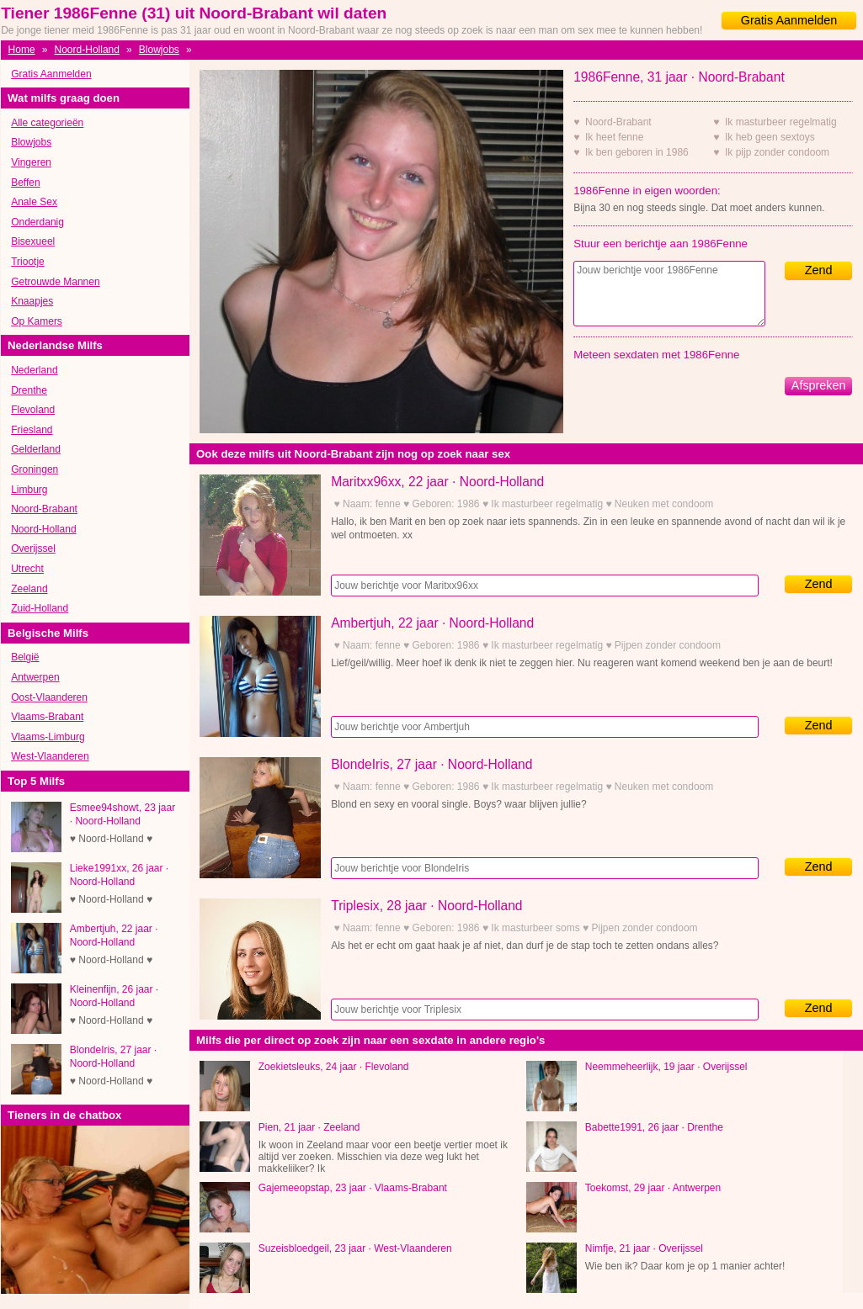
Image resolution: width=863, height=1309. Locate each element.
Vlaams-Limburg (47, 737)
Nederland (34, 370)
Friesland (31, 430)
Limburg (29, 490)
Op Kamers (36, 321)
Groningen (34, 469)
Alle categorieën (47, 123)
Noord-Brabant (44, 509)
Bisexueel (33, 241)
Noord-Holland (87, 50)
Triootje (28, 262)
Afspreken (818, 385)
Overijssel (33, 548)
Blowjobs (159, 50)
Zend (819, 270)
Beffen (25, 182)
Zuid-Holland (39, 608)
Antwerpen (35, 677)
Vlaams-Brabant (47, 717)
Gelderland (36, 449)
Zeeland (29, 589)
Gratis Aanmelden (789, 20)
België (25, 657)
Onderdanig (37, 222)
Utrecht (27, 569)
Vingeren (31, 162)
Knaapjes (32, 301)
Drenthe (29, 390)
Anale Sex (34, 202)
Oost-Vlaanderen (49, 697)
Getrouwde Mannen (55, 282)
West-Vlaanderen (50, 756)
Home (21, 50)
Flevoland (33, 410)
